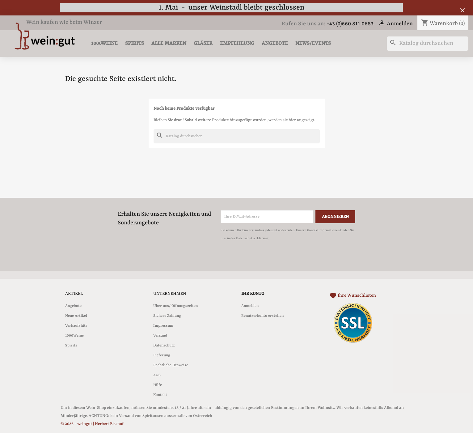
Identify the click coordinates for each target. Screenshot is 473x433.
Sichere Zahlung (167, 316)
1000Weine (104, 43)
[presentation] (272, 259)
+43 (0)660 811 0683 (350, 24)
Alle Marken (168, 43)
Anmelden (250, 306)
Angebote (275, 43)
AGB (157, 375)
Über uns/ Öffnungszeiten (175, 306)
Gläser (203, 43)
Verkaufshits (76, 326)
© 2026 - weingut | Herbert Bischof (92, 424)
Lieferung (161, 355)
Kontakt (160, 395)
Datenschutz (164, 345)
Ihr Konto (252, 293)
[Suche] (427, 43)
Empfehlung (237, 43)
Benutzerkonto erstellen (262, 316)
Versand (160, 335)
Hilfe (157, 385)
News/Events (313, 43)
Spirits (134, 43)
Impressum (163, 326)
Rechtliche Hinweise (170, 365)
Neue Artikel (76, 316)
